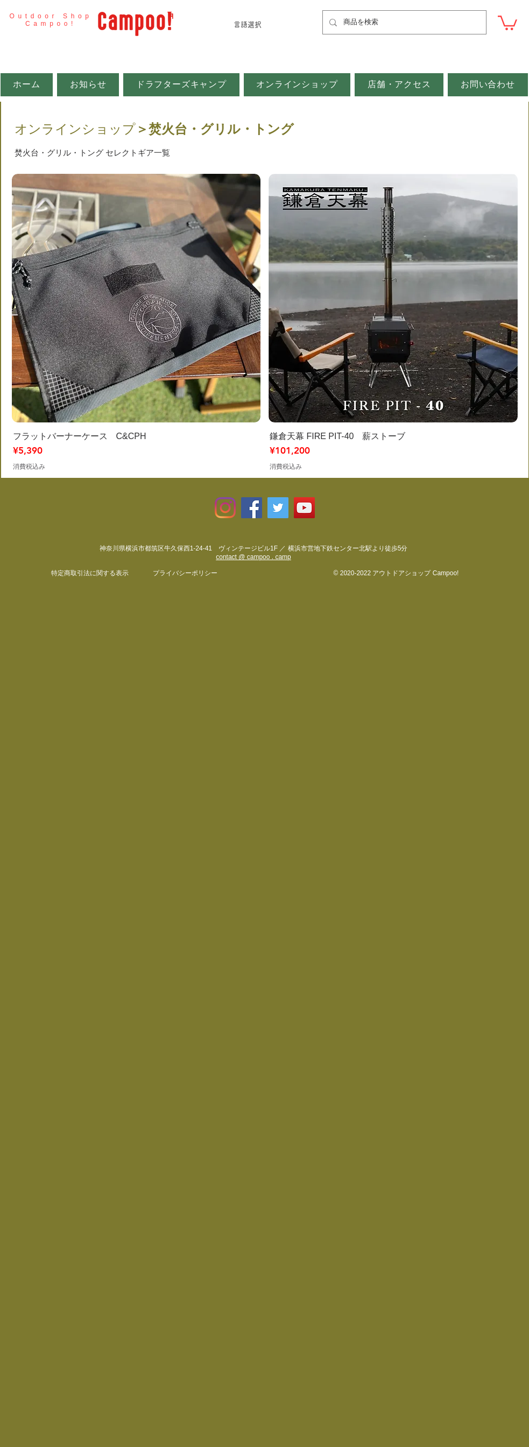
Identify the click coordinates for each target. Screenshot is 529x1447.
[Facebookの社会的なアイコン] (251, 507)
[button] (507, 22)
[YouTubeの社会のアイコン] (304, 507)
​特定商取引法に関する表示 (90, 573)
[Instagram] (225, 507)
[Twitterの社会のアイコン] (277, 507)
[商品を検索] (403, 22)
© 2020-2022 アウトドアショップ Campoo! (396, 573)
